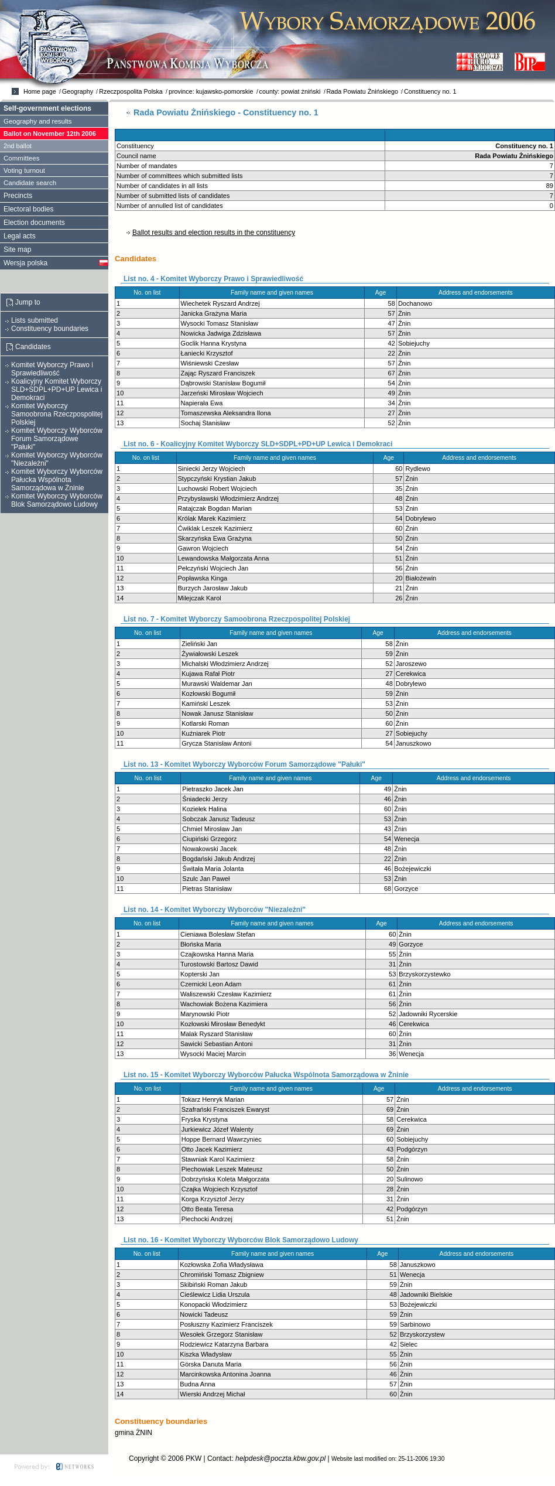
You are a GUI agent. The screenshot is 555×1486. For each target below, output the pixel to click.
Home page (39, 91)
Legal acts (20, 236)
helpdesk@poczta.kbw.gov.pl (280, 1458)
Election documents (34, 222)
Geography (77, 91)
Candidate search (30, 182)
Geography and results (38, 121)
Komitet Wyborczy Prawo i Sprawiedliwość (52, 369)
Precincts (18, 196)
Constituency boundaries (49, 328)
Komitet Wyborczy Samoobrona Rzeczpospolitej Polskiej (56, 414)
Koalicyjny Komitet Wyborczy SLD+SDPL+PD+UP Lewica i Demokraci (56, 389)
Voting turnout (24, 170)
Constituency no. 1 (430, 91)
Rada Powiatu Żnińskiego (362, 91)
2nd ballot (18, 145)
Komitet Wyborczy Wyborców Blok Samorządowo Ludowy (56, 500)
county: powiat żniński (290, 91)
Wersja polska (25, 263)
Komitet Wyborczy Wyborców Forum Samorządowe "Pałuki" (56, 438)
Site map (17, 249)
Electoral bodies (28, 209)
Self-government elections (47, 108)
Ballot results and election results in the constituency (213, 232)
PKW (193, 1458)
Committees (21, 158)
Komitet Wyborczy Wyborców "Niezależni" (56, 459)
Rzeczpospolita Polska (131, 91)
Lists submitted (34, 320)
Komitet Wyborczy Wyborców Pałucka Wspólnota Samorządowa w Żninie (56, 479)
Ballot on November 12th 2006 (50, 133)
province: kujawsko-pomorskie (211, 91)
